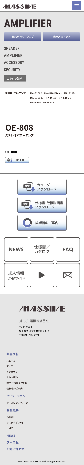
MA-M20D (35, 102)
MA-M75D (51, 98)
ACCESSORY (14, 62)
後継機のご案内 (15, 388)
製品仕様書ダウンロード (19, 382)
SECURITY (12, 69)
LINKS (10, 428)
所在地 (10, 417)
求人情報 (13, 442)
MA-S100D (36, 93)
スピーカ (11, 360)
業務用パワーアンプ (23, 37)
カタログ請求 (14, 78)
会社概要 (13, 410)
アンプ (10, 366)
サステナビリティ (15, 422)
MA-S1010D (36, 98)
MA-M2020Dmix (53, 93)
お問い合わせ (15, 449)
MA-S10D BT (66, 98)
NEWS (11, 435)
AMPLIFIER (13, 55)
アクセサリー (13, 371)
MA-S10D (69, 93)
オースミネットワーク (17, 402)
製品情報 (13, 354)
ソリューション (16, 396)
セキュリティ (13, 377)
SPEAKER (12, 48)
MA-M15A (48, 102)
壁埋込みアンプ (61, 37)
